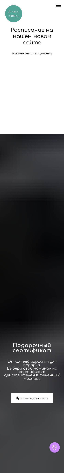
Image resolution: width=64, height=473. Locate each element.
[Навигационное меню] (58, 5)
